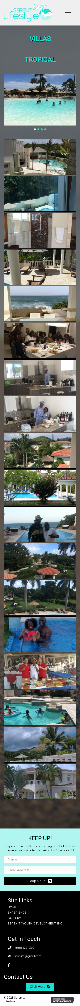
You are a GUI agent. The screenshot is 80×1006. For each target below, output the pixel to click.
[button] (68, 12)
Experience (17, 912)
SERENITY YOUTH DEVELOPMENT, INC (35, 923)
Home (12, 907)
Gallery (14, 918)
